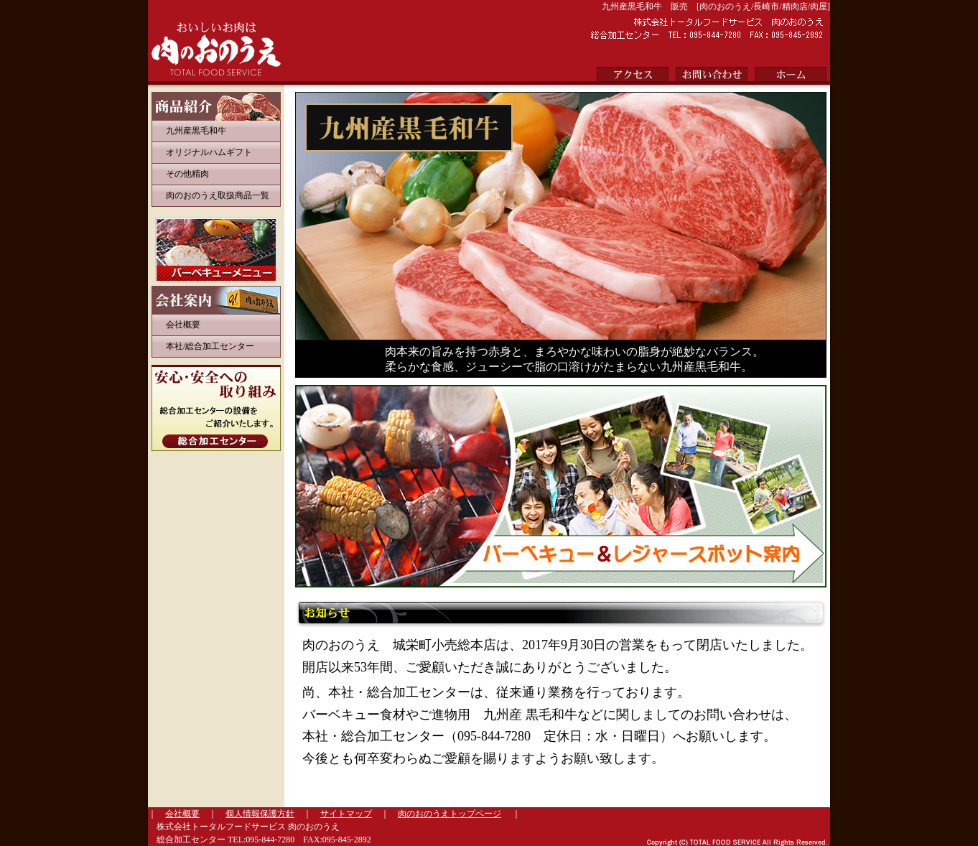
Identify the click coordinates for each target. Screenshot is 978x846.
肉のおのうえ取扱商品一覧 (217, 195)
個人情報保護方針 (259, 814)
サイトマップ (346, 814)
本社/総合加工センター (210, 346)
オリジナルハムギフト (209, 152)
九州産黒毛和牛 (196, 131)
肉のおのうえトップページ (449, 814)
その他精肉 (187, 174)
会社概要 (183, 325)
